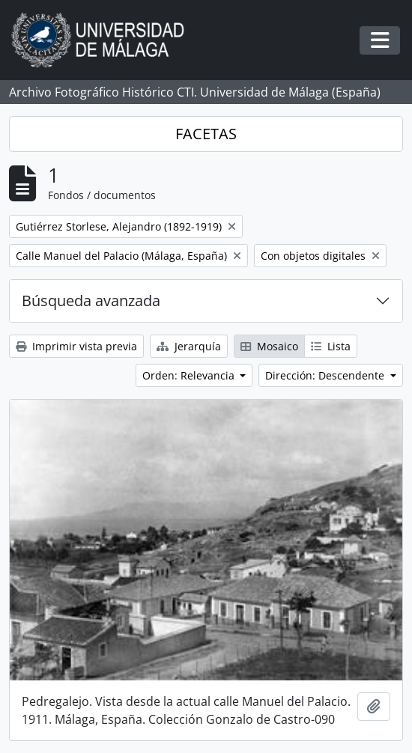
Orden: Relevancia (189, 375)
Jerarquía (189, 346)
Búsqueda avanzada (91, 300)
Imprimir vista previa (76, 346)
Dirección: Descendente (326, 375)
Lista (331, 346)
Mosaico (269, 346)
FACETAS (206, 134)
